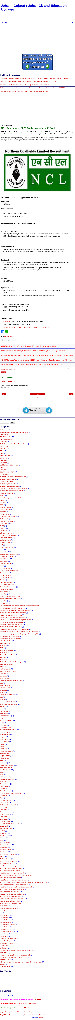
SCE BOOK (3, 807)
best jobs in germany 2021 (8, 484)
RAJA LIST (3, 781)
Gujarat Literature (5, 575)
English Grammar (5, 540)
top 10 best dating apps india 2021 (10, 870)
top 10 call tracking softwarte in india (11, 868)
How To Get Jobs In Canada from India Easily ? (14, 629)
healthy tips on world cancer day (10, 596)
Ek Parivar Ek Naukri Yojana (8, 535)
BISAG (2, 495)
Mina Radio (3, 690)
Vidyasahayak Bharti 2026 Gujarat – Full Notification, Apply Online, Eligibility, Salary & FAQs (28, 81)
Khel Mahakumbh (5, 669)
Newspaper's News (6, 720)
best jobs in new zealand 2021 (9, 486)
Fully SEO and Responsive (8, 1015)
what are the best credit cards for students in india (15, 955)
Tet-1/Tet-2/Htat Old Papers (8, 861)
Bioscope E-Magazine (6, 493)
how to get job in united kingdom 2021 (11, 624)
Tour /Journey (4, 906)
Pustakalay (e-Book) (6, 767)
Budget (2, 500)
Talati (1, 840)
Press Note (3, 763)
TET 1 (2, 856)
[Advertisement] (37, 37)
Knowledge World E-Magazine (9, 671)
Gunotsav (3, 580)
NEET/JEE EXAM (5, 716)
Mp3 (1, 697)
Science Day (4, 816)
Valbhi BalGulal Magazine (8, 938)
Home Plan (3, 601)
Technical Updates (5, 849)
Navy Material (4, 711)
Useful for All (4, 917)
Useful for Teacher (5, 929)
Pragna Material (5, 755)
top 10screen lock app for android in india (12, 899)
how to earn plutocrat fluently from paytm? (13, 613)
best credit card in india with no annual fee (13, 476)
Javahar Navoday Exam (7, 655)
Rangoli (2, 788)
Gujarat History (4, 573)
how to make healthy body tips (9, 636)
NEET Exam (4, 713)
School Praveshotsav (6, 812)
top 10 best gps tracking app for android (12, 873)
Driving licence (4, 523)
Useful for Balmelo (5, 920)
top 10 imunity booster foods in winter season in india (16, 887)
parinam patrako (5, 734)
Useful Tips (3, 936)
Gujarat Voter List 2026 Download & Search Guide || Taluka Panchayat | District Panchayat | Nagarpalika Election (34, 78)
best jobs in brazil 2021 (7, 481)
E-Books (2, 528)
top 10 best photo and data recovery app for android (16, 875)
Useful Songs (4, 934)
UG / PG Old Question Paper (9, 908)
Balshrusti (3, 460)
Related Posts (70, 368)
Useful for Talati (4, 927)
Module (2, 692)
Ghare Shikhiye (4, 559)
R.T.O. (2, 774)
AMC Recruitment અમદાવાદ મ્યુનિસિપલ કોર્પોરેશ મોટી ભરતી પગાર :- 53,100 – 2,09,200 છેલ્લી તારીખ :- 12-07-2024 (33, 88)
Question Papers (5, 770)
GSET (2, 566)
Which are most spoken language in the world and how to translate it (21, 962)
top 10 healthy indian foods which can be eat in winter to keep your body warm (24, 882)
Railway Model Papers (7, 779)
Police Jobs (3, 749)
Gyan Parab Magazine (7, 584)
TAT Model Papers (5, 845)
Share (3, 372)
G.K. (1, 549)
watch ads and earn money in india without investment (16, 950)
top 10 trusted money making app (10, 896)
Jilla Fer (2, 657)
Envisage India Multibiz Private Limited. (36, 1015)
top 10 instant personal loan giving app (12, 889)
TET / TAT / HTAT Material (8, 854)
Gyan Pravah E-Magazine (8, 587)
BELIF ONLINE (4, 474)
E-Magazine (3, 530)
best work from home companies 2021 (11, 491)
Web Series (3, 953)
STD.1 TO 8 (3, 833)
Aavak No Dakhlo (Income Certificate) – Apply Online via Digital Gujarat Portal (24, 91)
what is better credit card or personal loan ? (13, 957)
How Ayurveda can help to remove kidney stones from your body (19, 605)
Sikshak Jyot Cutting (6, 828)
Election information (6, 538)
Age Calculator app (6, 439)
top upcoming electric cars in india (10, 903)
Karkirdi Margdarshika (6, 664)
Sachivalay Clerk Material (8, 805)
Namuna (2, 706)
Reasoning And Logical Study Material (11, 793)
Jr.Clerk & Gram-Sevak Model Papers (11, 662)
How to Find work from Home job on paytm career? (15, 620)
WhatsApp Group (5, 959)
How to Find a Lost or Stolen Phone (11, 615)
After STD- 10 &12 (5, 437)
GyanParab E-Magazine (7, 589)
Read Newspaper (5, 791)
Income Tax (3, 645)
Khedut (2, 666)
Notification (3, 725)
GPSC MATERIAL (5, 563)
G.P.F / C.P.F (4, 551)
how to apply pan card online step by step (12, 608)
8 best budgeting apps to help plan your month (14, 432)
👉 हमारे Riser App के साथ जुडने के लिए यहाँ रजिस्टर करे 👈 (16, 1012)
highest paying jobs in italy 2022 (10, 598)
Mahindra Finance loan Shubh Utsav (11, 680)
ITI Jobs (2, 648)
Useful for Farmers (5, 922)
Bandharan (3, 462)
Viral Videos (3, 948)
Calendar (3, 502)
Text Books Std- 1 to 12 (7, 863)
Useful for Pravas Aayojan (8, 924)
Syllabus (2, 838)
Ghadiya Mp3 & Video (6, 556)
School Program (5, 814)
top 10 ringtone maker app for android (11, 866)
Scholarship (3, 809)
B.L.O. (2, 453)
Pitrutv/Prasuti (4, 741)
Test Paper (3, 852)
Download (6, 321)
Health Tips (3, 594)
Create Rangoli (4, 514)
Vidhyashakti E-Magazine (8, 943)
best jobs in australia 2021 (8, 479)
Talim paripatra (4, 842)
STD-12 (2, 831)
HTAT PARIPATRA (5, 641)
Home (37, 394)
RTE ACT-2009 (4, 802)
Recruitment (8, 336)
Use (1, 913)
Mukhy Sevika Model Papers (8, 704)
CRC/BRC (3, 512)
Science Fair (4, 819)
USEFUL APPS (4, 915)
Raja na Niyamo (5, 784)
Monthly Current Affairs (7, 695)
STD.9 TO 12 (4, 835)
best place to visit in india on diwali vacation (13, 488)
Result (2, 798)
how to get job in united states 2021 (11, 627)
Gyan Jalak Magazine (6, 582)
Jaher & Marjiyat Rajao (7, 650)
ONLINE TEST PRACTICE (8, 730)
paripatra (2, 737)
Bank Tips (3, 469)
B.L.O (2, 451)
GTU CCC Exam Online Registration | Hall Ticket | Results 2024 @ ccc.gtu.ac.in (24, 85)
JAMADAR (3, 652)
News (1, 718)
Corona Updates (5, 509)
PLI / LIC (2, 744)
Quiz (1, 772)
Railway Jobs (4, 777)
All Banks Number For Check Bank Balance (13, 444)
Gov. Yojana (3, 561)
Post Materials (4, 753)
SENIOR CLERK (5, 821)
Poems (2, 746)
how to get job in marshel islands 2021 (11, 622)
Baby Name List (5, 455)
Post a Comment (8, 382)
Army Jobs (3, 448)
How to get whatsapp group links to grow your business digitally (19, 634)
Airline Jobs (3, 441)
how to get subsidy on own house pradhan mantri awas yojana (19, 631)
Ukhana (2, 910)
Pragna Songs (4, 758)
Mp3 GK (2, 699)
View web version (37, 398)
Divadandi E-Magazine (7, 521)
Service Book (4, 826)
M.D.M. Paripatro (5, 678)
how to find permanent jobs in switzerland (12, 617)
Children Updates (5, 507)
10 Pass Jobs (4, 430)
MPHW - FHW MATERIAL (8, 702)
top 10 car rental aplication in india (10, 877)
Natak (2, 709)
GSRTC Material (5, 568)
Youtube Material (5, 966)
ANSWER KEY (4, 446)
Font (1, 545)
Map (1, 683)
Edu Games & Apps (6, 533)
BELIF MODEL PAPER (7, 472)
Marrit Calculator (5, 685)
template (19, 1015)
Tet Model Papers (5, 859)
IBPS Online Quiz (5, 643)
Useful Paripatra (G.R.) (7, 931)
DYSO (2, 526)
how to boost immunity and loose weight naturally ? (15, 610)
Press (2, 760)
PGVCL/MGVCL (5, 739)
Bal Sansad (3, 458)
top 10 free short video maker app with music (13, 880)
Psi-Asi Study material (7, 765)
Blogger (41, 1017)
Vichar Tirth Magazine (6, 941)
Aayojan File (4, 434)
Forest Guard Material (6, 547)
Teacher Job (3, 847)
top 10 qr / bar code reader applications (12, 894)
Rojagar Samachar (6, 800)
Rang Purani (4, 786)
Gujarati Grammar (5, 577)
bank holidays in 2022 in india (9, 465)
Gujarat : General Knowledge (9, 570)
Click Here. (33, 1003)
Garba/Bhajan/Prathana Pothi (9, 554)
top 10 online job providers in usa (10, 891)
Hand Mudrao (4, 591)
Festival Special (5, 542)
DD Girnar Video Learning (8, 516)
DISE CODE (4, 519)
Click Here (38, 999)
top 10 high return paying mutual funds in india (14, 884)
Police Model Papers (6, 751)
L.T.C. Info (3, 673)
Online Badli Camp (6, 727)
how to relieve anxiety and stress (10, 638)
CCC (1, 505)
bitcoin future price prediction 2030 (10, 498)
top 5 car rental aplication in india (10, 901)
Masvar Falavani (5, 688)
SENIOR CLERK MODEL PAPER (10, 824)
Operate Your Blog (5, 732)
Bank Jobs (3, 467)
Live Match (3, 676)
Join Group (3, 659)
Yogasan (2, 964)
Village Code (4, 945)
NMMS (2, 723)
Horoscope (3, 603)
